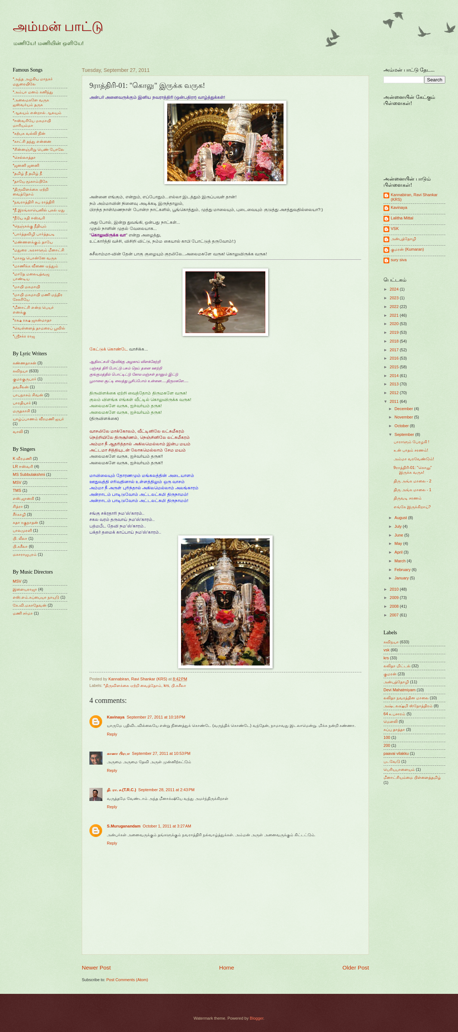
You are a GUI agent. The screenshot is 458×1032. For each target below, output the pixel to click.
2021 (395, 315)
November (404, 417)
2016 (395, 358)
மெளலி (390, 721)
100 (386, 737)
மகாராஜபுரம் (25, 554)
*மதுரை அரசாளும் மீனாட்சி (38, 250)
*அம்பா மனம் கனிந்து (33, 92)
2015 (395, 367)
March (400, 561)
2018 (395, 341)
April (398, 552)
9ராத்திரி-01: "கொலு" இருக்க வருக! (413, 469)
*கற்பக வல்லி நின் (29, 133)
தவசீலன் (21, 387)
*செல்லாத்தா (24, 157)
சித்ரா (18, 506)
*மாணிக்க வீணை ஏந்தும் (35, 266)
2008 (395, 606)
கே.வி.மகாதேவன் (30, 605)
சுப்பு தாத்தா (394, 729)
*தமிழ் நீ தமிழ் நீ (28, 173)
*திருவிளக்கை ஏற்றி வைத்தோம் (132, 685)
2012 (395, 392)
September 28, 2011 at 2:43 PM (166, 790)
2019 (395, 332)
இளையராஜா (25, 589)
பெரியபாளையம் (399, 769)
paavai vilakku (396, 753)
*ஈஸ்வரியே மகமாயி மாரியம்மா (32, 123)
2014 (395, 375)
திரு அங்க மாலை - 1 (412, 489)
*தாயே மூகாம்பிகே (30, 181)
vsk (386, 650)
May (398, 543)
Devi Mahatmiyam (399, 690)
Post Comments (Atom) (127, 980)
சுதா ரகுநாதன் (25, 522)
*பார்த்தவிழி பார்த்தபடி (34, 234)
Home (226, 967)
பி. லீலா (20, 538)
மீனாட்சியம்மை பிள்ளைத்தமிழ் (412, 777)
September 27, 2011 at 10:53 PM (161, 753)
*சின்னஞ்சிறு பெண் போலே (38, 149)
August (401, 517)
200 (386, 745)
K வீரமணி (22, 458)
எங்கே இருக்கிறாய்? (412, 507)
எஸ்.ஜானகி (23, 498)
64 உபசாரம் (394, 714)
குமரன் (390, 674)
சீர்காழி (19, 514)
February (402, 569)
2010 (395, 589)
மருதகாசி (21, 411)
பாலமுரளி (22, 530)
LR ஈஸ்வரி (23, 466)
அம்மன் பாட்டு (58, 26)
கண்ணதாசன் (24, 363)
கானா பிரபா (118, 753)
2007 (395, 615)
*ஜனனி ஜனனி (26, 165)
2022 (395, 306)
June (399, 535)
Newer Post (96, 967)
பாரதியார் (22, 403)
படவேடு (391, 761)
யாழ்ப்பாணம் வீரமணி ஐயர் (38, 419)
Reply (112, 734)
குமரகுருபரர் (24, 379)
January (402, 578)
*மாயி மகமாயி (26, 286)
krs (166, 685)
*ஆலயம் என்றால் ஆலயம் (37, 112)
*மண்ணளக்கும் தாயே (33, 242)
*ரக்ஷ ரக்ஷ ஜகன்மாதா (32, 320)
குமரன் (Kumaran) (407, 249)
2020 (395, 323)
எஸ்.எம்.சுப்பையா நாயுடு (36, 597)
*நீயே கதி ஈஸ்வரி (29, 218)
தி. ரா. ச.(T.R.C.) (121, 790)
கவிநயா (20, 371)
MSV (17, 482)
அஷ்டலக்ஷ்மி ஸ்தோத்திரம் (408, 706)
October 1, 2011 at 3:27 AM (167, 826)
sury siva (399, 260)
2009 (395, 597)
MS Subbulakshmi (29, 474)
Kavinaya (115, 717)
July (398, 526)
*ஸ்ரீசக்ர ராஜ (24, 336)
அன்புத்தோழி (403, 238)
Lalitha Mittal (402, 218)
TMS (17, 490)
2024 (395, 289)
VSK (395, 228)
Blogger (256, 1018)
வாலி (18, 431)
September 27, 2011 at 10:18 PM (155, 717)
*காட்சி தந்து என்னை (32, 141)
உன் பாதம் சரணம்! (411, 450)
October (402, 426)
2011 (395, 401)
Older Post (355, 967)
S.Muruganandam (124, 826)
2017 (395, 350)
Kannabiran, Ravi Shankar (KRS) (414, 197)
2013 (395, 384)
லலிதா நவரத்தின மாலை (406, 698)
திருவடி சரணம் (408, 498)
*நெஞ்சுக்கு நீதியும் (30, 226)
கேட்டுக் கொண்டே (108, 349)
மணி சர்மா (23, 613)
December (404, 408)
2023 (395, 298)
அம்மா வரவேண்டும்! (414, 459)
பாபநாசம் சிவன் (28, 395)
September (404, 434)
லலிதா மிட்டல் (396, 666)
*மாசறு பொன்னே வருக (35, 258)
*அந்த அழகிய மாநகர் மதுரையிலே (33, 81)
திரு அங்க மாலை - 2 (412, 481)
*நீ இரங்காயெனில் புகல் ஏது (39, 210)
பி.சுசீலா (178, 685)
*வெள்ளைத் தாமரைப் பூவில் (39, 328)
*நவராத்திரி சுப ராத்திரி (34, 202)
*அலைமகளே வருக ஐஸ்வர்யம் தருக (31, 102)
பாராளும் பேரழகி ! (411, 442)
